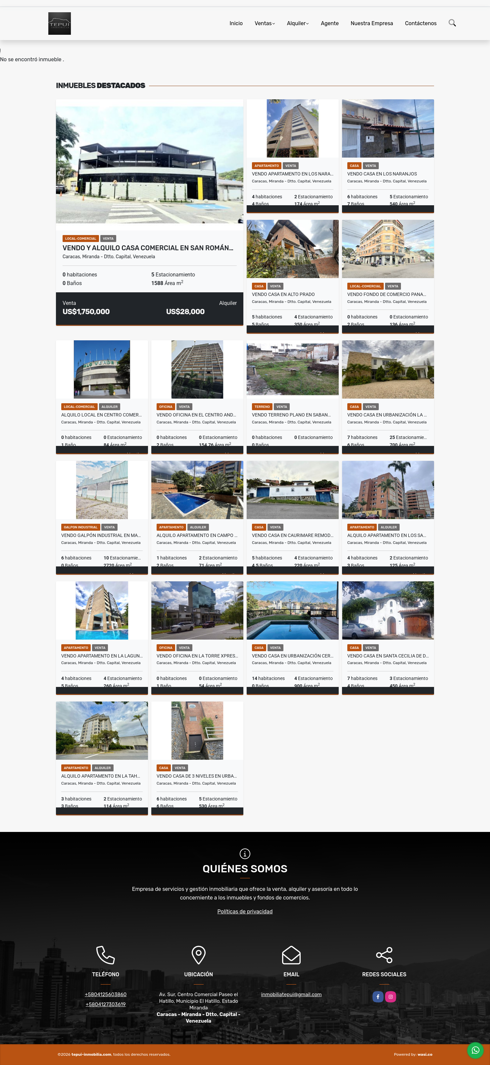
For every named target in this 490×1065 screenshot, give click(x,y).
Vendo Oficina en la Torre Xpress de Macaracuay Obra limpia (197, 655)
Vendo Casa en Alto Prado (283, 294)
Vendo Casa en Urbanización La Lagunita (388, 414)
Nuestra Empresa (372, 23)
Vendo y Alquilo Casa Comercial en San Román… (148, 248)
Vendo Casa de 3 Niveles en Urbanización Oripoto (197, 776)
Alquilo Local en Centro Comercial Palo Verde (102, 414)
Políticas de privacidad (245, 911)
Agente (330, 23)
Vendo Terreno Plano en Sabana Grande (292, 414)
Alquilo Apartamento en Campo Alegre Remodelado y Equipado (197, 535)
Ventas (263, 23)
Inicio (236, 23)
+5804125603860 (105, 994)
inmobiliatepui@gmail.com (291, 994)
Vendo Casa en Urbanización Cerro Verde (292, 655)
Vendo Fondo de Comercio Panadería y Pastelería (388, 294)
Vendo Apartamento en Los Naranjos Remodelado (292, 173)
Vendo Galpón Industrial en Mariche (102, 535)
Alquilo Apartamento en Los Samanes (388, 535)
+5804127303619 (106, 1004)
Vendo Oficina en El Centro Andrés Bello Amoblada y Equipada (197, 414)
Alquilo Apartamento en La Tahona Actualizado (102, 776)
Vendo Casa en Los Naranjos (382, 173)
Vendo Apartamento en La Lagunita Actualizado (102, 655)
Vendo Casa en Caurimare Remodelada (292, 535)
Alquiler (296, 23)
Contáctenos (421, 23)
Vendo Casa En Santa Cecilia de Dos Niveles (388, 655)
